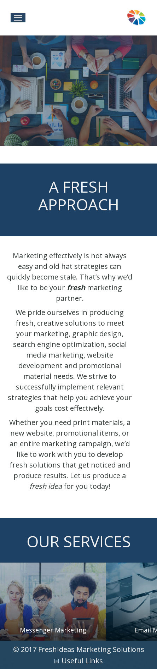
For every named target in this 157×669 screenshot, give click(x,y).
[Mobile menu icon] (18, 17)
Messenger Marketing (53, 630)
